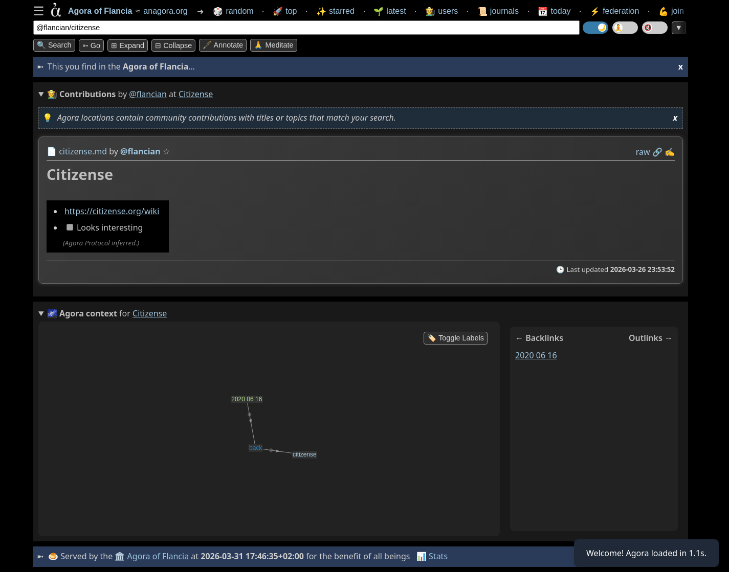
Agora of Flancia (158, 556)
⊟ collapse (173, 45)
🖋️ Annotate (223, 45)
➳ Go (91, 45)
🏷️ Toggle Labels (455, 338)
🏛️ (120, 556)
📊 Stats (432, 556)
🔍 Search (54, 45)
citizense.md (83, 151)
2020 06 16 (536, 355)
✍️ (670, 151)
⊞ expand (127, 45)
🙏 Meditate (273, 45)
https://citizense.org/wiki (112, 211)
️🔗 (657, 151)
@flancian (148, 94)
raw (643, 151)
